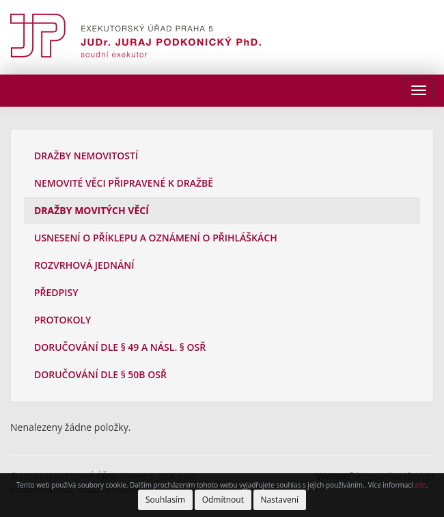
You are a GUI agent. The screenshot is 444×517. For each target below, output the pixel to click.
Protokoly (62, 319)
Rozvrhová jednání (84, 264)
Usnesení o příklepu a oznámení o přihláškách (155, 237)
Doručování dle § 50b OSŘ (100, 374)
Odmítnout (223, 499)
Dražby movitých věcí (91, 210)
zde (420, 485)
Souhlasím (165, 499)
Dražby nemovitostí (86, 155)
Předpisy (56, 292)
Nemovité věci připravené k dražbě (123, 182)
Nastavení (280, 499)
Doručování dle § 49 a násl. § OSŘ (120, 347)
